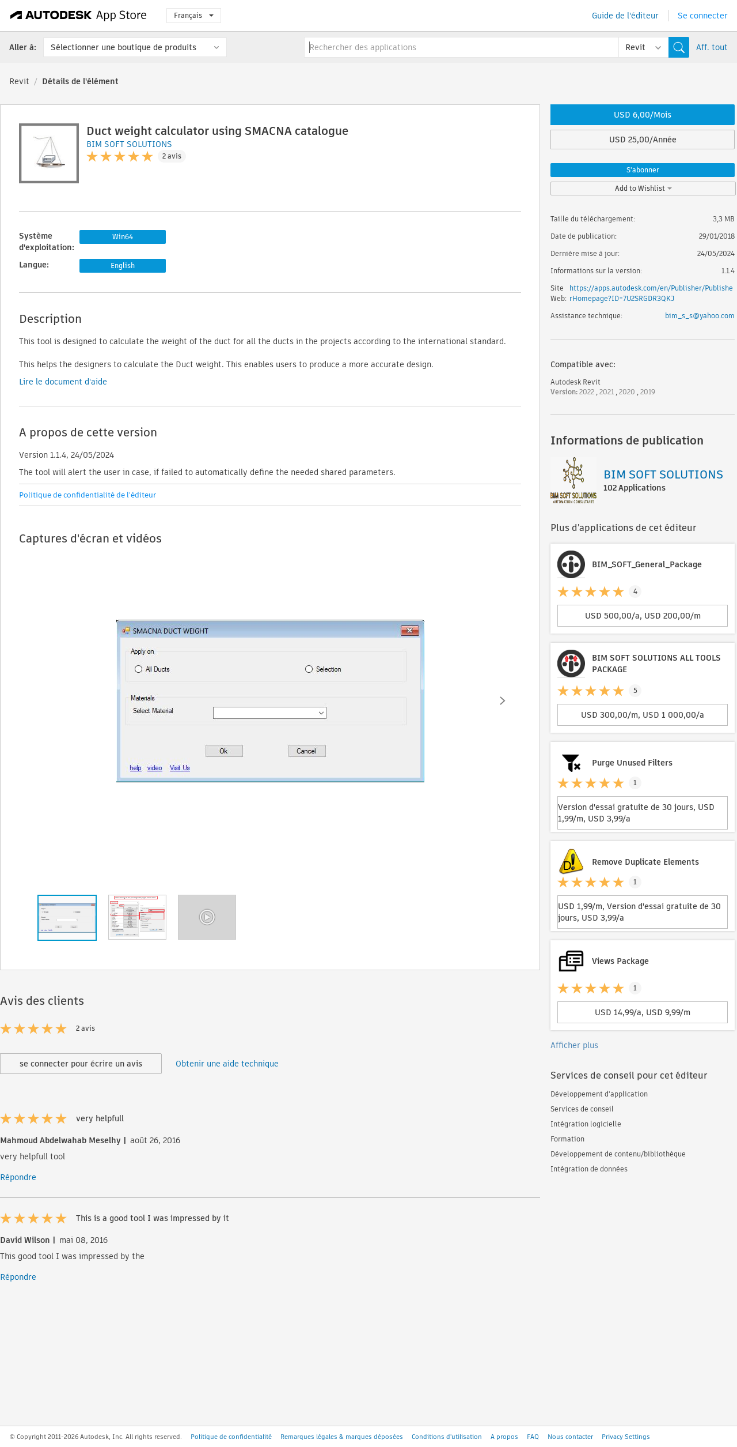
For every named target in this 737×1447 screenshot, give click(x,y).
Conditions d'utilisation (447, 1436)
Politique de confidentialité (231, 1436)
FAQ (533, 1436)
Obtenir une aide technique (227, 1063)
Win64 (122, 237)
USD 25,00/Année (643, 139)
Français (194, 15)
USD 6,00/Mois (642, 114)
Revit (19, 81)
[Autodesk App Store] (78, 15)
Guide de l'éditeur (625, 15)
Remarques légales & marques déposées (341, 1436)
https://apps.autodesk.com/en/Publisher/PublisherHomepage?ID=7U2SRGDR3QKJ (651, 293)
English (123, 265)
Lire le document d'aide (63, 381)
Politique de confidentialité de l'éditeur (87, 494)
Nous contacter (570, 1436)
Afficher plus (574, 1045)
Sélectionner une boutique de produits (123, 47)
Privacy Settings (626, 1436)
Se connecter (703, 15)
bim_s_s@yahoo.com (700, 316)
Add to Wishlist (643, 188)
